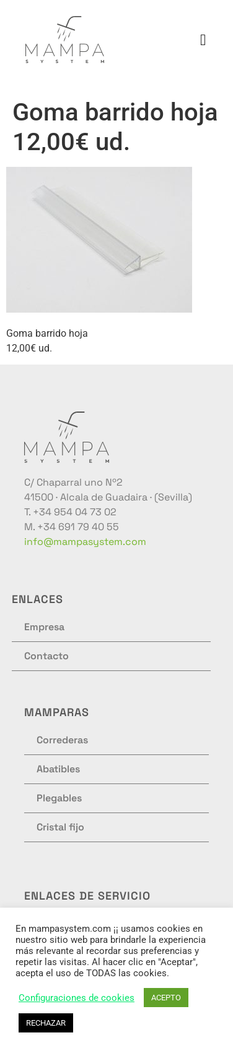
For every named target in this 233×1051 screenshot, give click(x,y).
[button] (203, 39)
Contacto (46, 655)
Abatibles (58, 768)
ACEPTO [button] (166, 997)
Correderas (62, 739)
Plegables (59, 797)
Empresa (44, 626)
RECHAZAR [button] (46, 1023)
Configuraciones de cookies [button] (76, 997)
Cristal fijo (60, 827)
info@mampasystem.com (85, 541)
